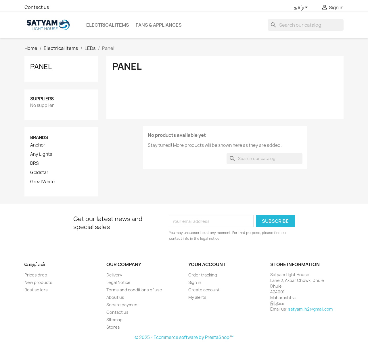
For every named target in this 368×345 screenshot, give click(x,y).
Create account (204, 290)
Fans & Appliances (159, 25)
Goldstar (39, 173)
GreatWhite (42, 182)
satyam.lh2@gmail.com (310, 309)
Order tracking (202, 275)
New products (38, 282)
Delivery (114, 275)
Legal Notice (118, 282)
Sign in (194, 282)
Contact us (36, 7)
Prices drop (35, 275)
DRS (34, 163)
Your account (207, 264)
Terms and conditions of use (134, 290)
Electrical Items (107, 25)
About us (115, 297)
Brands (39, 138)
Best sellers (36, 290)
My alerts (197, 297)
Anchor (37, 145)
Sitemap (114, 319)
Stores (113, 327)
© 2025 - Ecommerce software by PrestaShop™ (184, 337)
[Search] (306, 25)
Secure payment (122, 304)
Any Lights (41, 154)
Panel (41, 66)
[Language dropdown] (302, 7)
